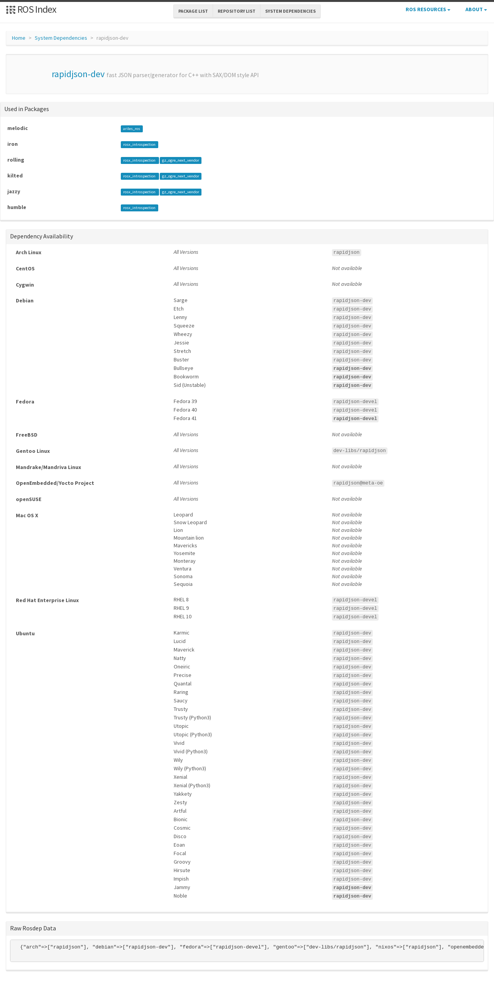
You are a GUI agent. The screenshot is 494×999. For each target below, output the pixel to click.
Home (18, 37)
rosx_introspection (139, 144)
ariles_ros (131, 128)
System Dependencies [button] (290, 11)
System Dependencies (61, 37)
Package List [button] (193, 11)
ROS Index (31, 9)
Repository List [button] (236, 11)
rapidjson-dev (78, 74)
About (476, 9)
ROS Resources (428, 9)
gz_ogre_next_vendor (180, 160)
